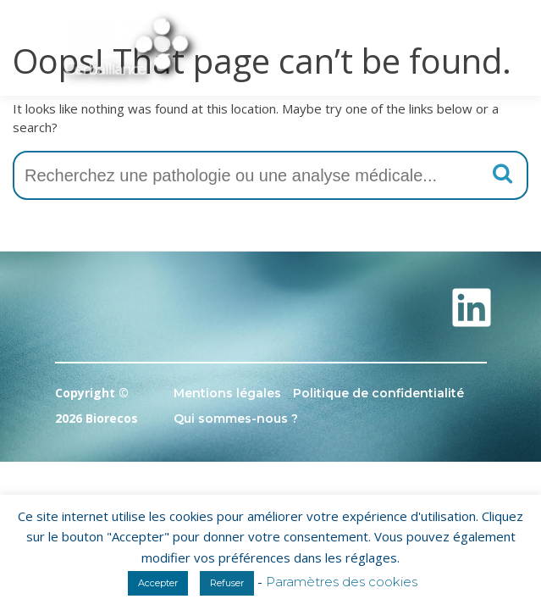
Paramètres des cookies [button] (341, 582)
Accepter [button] (158, 583)
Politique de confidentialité (378, 393)
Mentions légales (227, 393)
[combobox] (270, 175)
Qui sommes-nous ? (236, 418)
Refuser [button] (227, 583)
